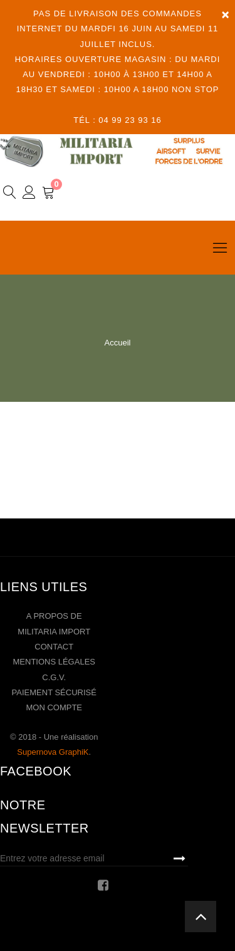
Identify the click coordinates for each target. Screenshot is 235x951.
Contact (53, 646)
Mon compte (54, 707)
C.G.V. (54, 677)
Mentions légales (54, 661)
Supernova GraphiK (52, 752)
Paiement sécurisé (54, 692)
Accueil (118, 342)
